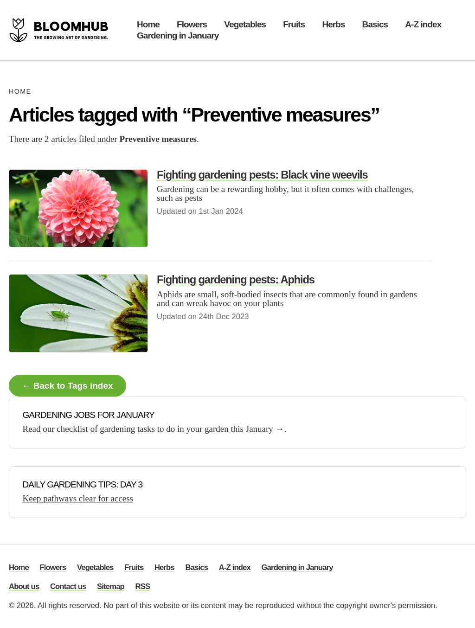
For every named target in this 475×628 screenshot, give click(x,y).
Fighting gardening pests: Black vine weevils (262, 174)
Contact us (68, 587)
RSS (142, 587)
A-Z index (423, 24)
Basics (375, 24)
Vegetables (245, 24)
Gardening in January (177, 35)
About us (24, 587)
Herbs (333, 24)
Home (148, 24)
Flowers (192, 24)
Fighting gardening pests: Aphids (236, 279)
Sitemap (110, 587)
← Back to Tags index (67, 386)
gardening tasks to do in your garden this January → (192, 429)
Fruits (294, 24)
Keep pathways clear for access (78, 498)
